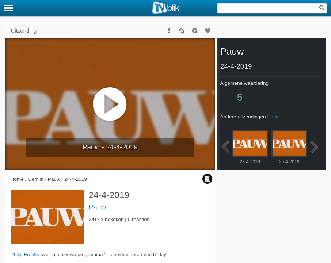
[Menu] (9, 8)
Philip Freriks (25, 254)
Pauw (97, 207)
